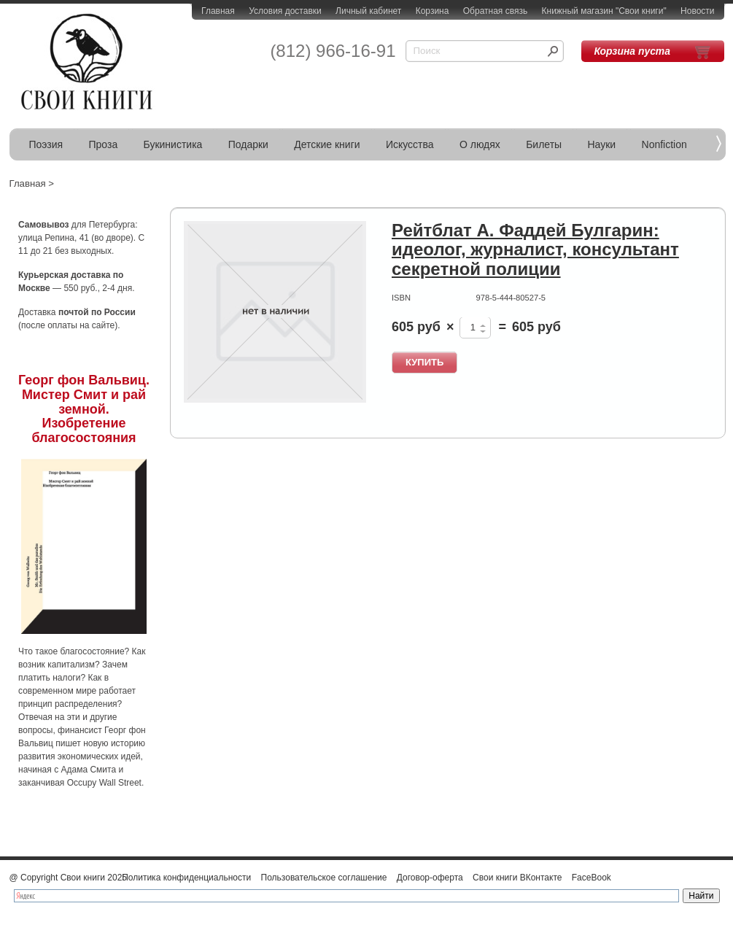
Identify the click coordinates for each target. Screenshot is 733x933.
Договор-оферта (430, 877)
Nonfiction (664, 144)
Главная (218, 11)
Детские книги (327, 144)
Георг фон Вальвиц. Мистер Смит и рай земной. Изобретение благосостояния (84, 409)
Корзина (432, 11)
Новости (697, 11)
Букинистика (173, 144)
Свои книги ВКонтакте (517, 877)
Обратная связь (495, 11)
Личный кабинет (368, 11)
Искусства (410, 144)
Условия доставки (285, 11)
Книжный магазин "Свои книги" (604, 11)
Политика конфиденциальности (186, 877)
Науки (602, 144)
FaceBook (591, 877)
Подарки (248, 144)
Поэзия (46, 144)
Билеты (544, 144)
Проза (103, 144)
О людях (479, 144)
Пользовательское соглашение (324, 877)
